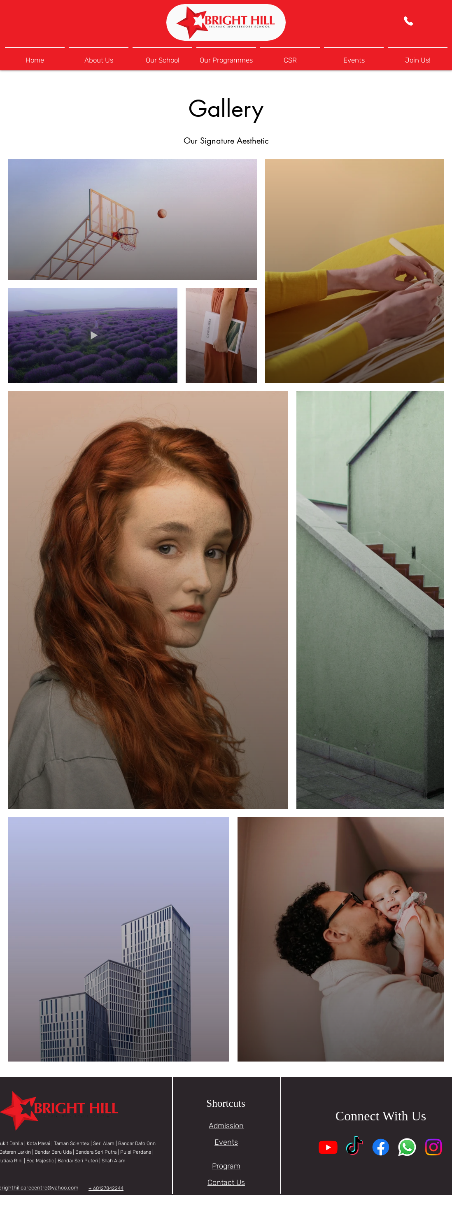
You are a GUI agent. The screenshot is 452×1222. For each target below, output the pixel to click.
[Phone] (408, 21)
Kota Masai (38, 1143)
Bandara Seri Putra (96, 1152)
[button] (162, 56)
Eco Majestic (40, 1161)
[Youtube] (328, 1147)
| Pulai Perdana (135, 1152)
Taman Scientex (71, 1143)
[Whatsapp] (407, 1147)
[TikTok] (354, 1147)
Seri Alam (103, 1143)
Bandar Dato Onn (137, 1143)
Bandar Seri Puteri (78, 1161)
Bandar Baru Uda (53, 1152)
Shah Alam (113, 1161)
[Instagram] (433, 1147)
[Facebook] (381, 1147)
